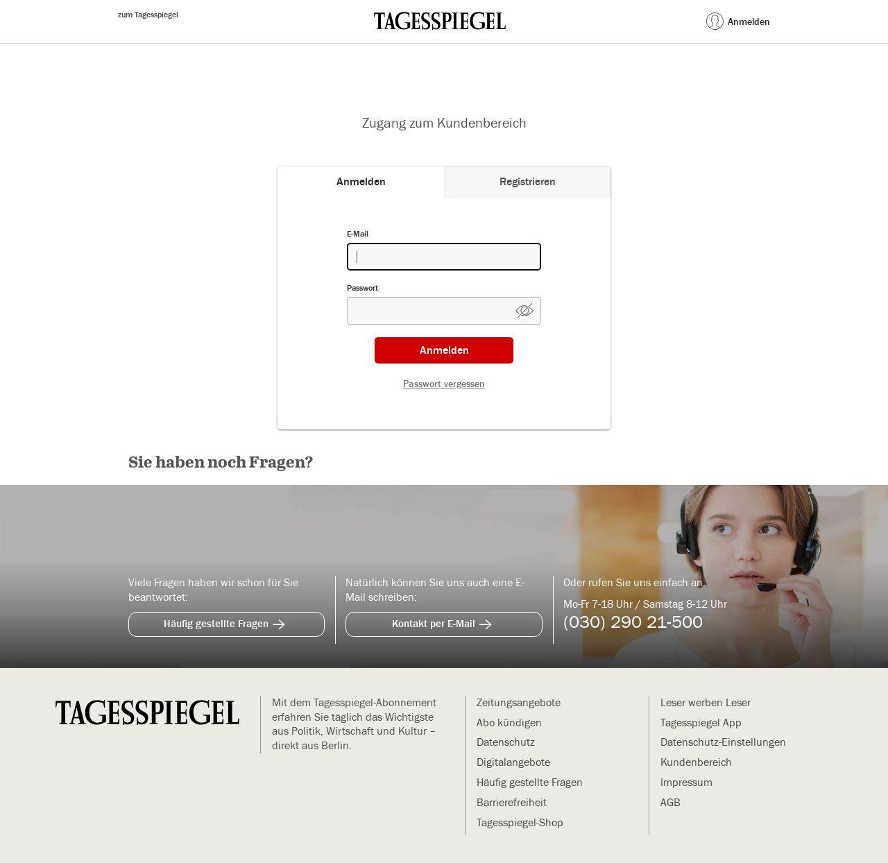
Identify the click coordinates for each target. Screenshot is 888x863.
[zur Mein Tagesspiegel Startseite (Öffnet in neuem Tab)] (440, 21)
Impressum (686, 782)
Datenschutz (506, 742)
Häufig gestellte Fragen (226, 622)
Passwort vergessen (444, 384)
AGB (670, 802)
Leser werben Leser (705, 703)
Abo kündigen (509, 723)
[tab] (361, 182)
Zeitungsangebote (519, 703)
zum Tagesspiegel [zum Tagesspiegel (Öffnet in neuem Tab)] (148, 14)
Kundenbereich (696, 762)
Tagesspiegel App (701, 723)
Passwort (362, 288)
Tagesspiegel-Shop (520, 823)
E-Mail (357, 234)
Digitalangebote (513, 762)
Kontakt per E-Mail (444, 622)
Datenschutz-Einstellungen (723, 742)
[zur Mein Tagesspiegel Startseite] (147, 714)
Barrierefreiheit (512, 802)
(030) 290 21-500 (633, 622)
